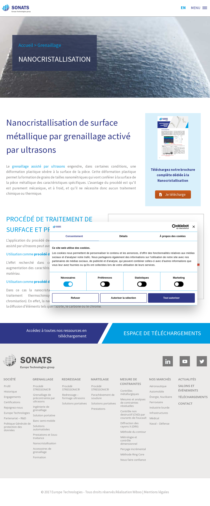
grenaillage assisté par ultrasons (38, 166)
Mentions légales (156, 492)
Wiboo (137, 492)
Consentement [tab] (74, 236)
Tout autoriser (171, 297)
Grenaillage (49, 45)
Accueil (25, 45)
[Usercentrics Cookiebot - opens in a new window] (174, 226)
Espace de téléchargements (162, 333)
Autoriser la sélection (123, 297)
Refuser (75, 297)
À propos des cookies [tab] (173, 236)
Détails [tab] (123, 236)
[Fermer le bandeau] (194, 227)
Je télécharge (172, 194)
